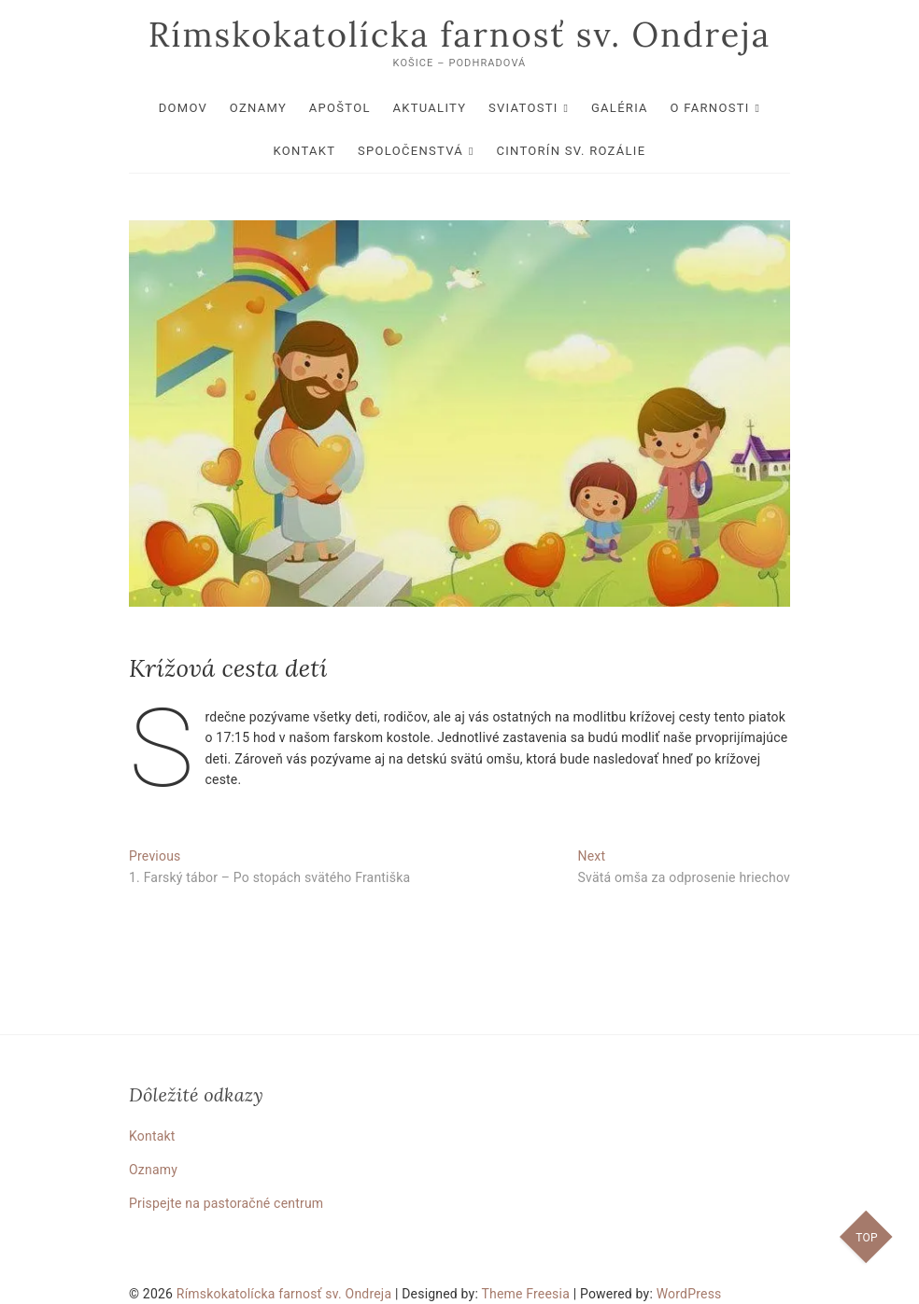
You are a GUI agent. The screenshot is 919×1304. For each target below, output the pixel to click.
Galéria (619, 108)
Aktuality (429, 108)
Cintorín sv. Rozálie (570, 151)
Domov (183, 108)
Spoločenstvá (410, 151)
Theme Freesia (525, 1293)
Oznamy (258, 108)
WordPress (689, 1293)
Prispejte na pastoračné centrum (226, 1203)
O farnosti (710, 108)
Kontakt (305, 151)
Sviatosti (523, 108)
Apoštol (340, 108)
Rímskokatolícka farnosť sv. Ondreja (459, 34)
